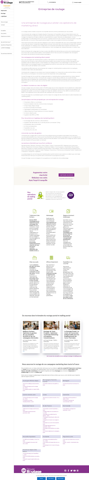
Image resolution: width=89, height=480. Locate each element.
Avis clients (3, 33)
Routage (3, 13)
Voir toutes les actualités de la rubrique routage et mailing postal (64, 356)
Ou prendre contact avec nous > (66, 178)
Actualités (3, 30)
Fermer (41, 478)
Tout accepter (60, 478)
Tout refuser (51, 478)
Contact (3, 25)
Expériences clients (5, 36)
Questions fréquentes (6, 45)
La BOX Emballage (5, 47)
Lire (23, 351)
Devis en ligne (4, 22)
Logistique (4, 16)
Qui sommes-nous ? (6, 42)
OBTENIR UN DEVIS (66, 175)
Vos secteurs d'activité (6, 53)
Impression (4, 10)
